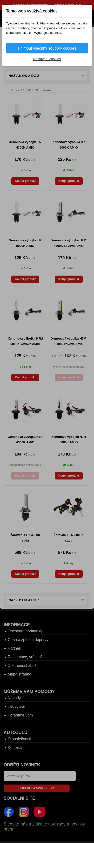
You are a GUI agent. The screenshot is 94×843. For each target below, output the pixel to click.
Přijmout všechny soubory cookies (47, 48)
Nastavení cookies (47, 59)
